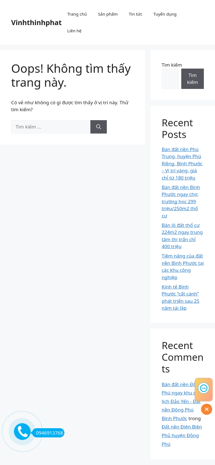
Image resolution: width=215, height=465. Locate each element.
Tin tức (135, 14)
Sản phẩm (108, 14)
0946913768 (47, 433)
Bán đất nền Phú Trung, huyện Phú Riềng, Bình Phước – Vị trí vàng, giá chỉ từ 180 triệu (182, 163)
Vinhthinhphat (36, 22)
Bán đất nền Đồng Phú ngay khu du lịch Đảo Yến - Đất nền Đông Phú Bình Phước (182, 401)
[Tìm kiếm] (98, 127)
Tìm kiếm (172, 65)
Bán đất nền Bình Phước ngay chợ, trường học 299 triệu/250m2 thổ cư (181, 201)
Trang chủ (77, 14)
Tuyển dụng (165, 14)
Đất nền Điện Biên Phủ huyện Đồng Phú (182, 435)
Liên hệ (74, 30)
